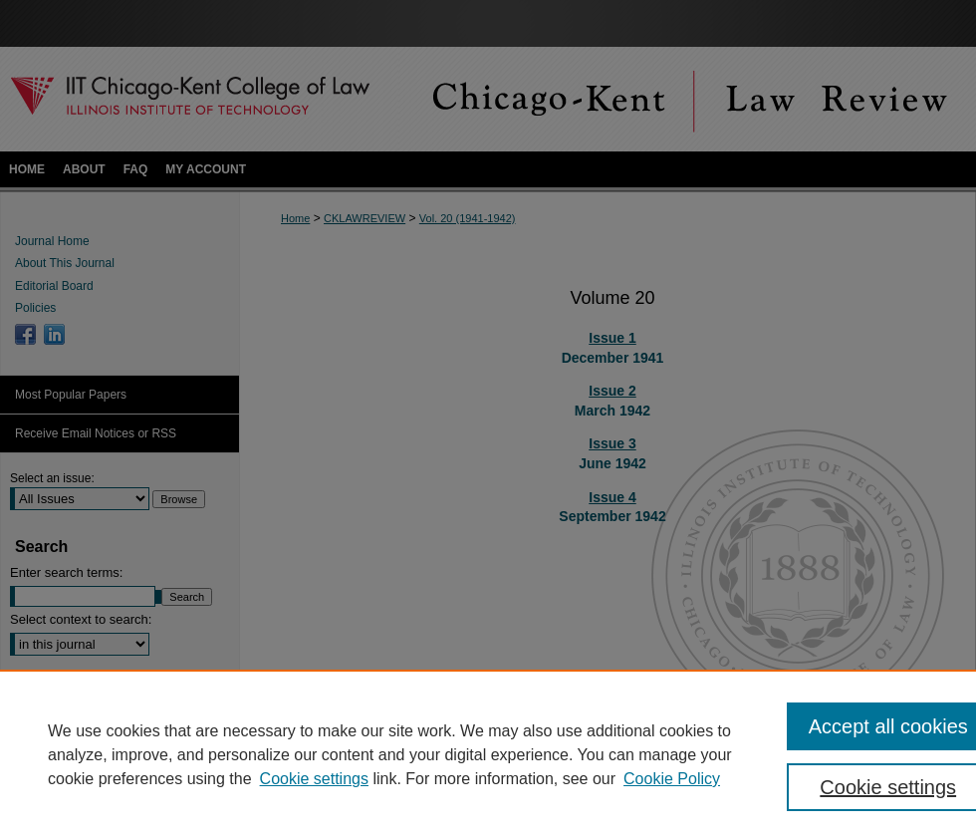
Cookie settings (314, 778)
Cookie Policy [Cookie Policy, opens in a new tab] (671, 778)
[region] (488, 754)
